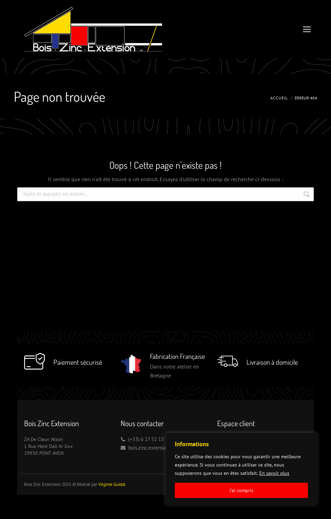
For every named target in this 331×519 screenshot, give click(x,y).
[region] (241, 469)
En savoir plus (274, 473)
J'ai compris (241, 490)
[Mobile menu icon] (307, 29)
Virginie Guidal (112, 484)
